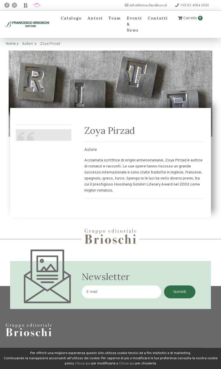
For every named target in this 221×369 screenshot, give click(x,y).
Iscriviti (179, 291)
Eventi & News (134, 24)
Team (114, 18)
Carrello (190, 18)
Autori (95, 18)
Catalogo (71, 18)
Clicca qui (82, 363)
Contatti (158, 18)
